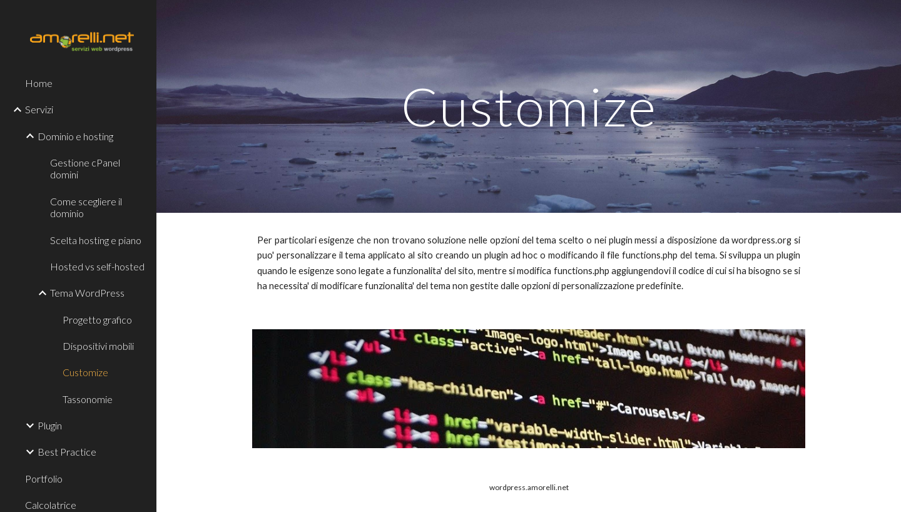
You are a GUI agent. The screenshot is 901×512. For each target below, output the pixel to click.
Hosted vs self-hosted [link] (97, 266)
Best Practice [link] (67, 452)
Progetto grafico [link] (97, 319)
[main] (529, 106)
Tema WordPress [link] (87, 293)
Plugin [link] (50, 425)
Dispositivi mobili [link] (98, 346)
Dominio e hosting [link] (75, 136)
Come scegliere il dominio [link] (86, 207)
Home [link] (39, 83)
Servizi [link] (39, 109)
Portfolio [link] (44, 478)
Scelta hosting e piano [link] (95, 240)
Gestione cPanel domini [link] (85, 168)
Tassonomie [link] (88, 399)
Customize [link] (85, 372)
